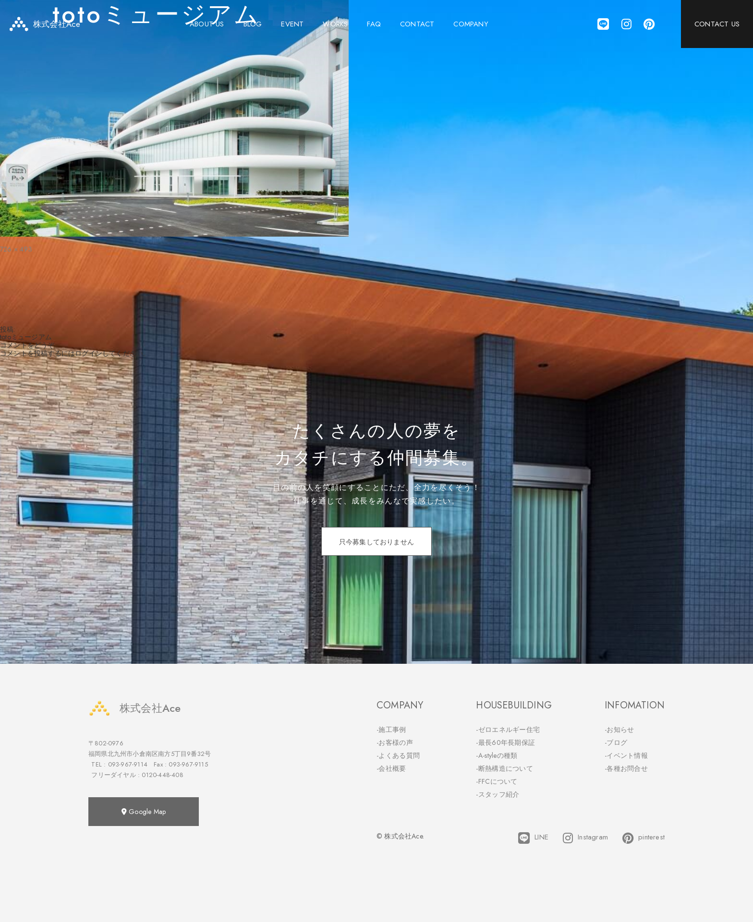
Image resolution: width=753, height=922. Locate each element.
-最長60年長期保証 (505, 742)
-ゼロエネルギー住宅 (508, 729)
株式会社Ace (134, 708)
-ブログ (616, 742)
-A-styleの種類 (496, 755)
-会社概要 (391, 768)
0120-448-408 (162, 774)
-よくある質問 (398, 755)
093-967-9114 (127, 764)
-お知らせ (619, 729)
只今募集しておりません (376, 542)
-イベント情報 (626, 755)
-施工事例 (391, 729)
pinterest (643, 838)
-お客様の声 (394, 742)
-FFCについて (496, 781)
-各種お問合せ (626, 768)
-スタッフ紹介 (497, 794)
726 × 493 (16, 249)
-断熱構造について (504, 768)
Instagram (585, 838)
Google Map (143, 811)
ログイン (88, 353)
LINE (533, 838)
